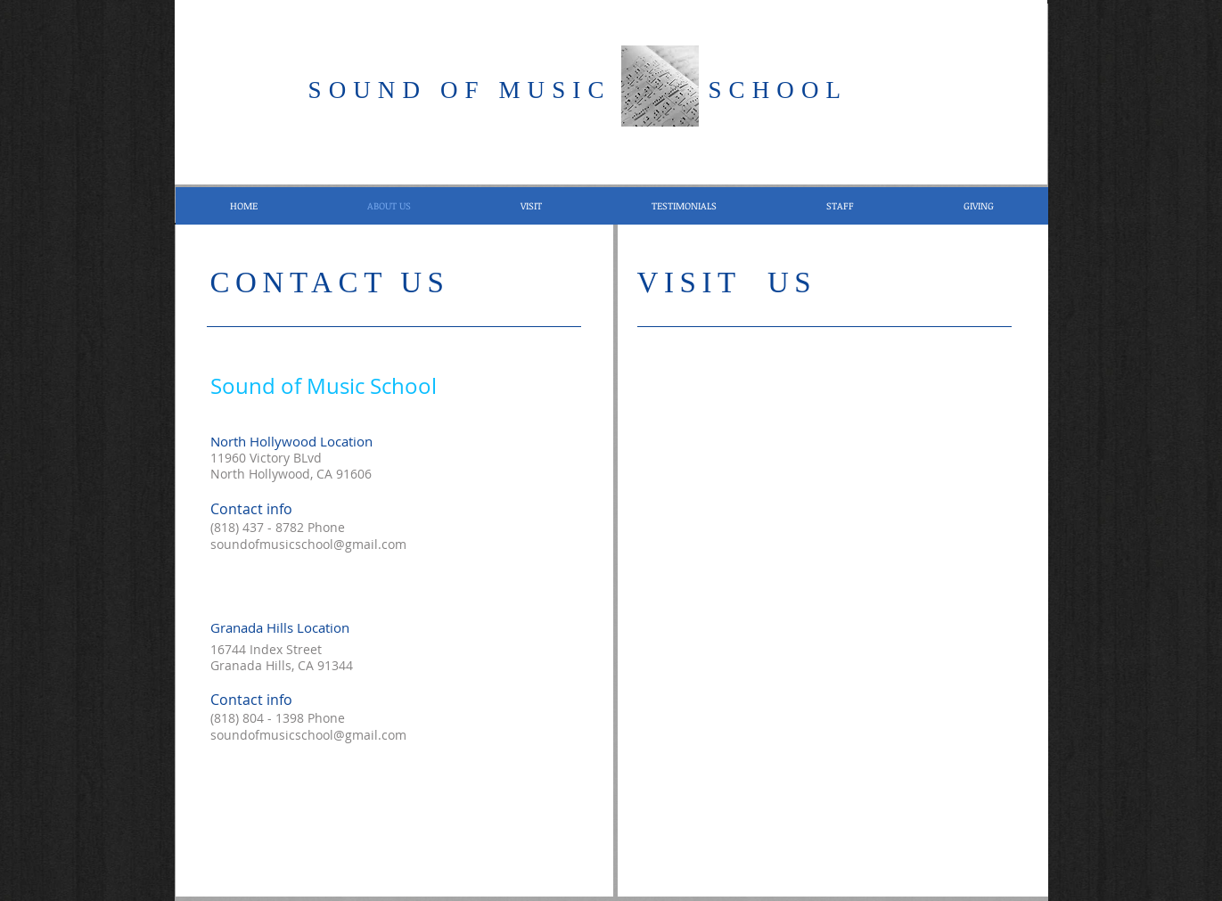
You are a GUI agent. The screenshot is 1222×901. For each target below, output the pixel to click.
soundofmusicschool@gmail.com (308, 544)
